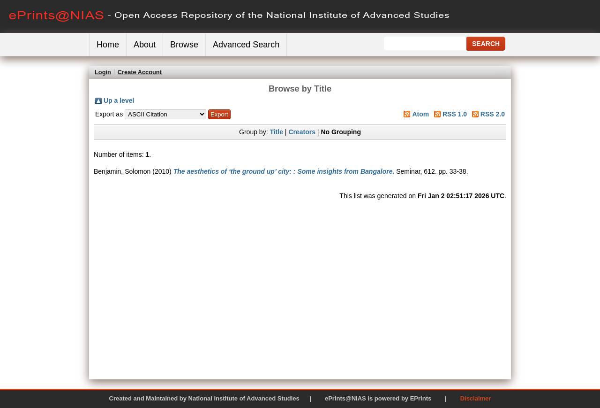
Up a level (119, 100)
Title (276, 132)
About (145, 44)
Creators (301, 132)
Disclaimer (475, 398)
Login (103, 72)
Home (108, 44)
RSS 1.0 (454, 114)
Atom (420, 114)
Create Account (140, 72)
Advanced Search (246, 44)
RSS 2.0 (492, 114)
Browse (184, 44)
